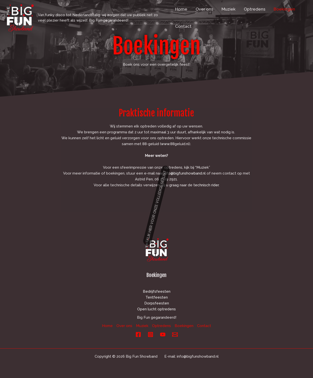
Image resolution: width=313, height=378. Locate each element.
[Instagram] (150, 334)
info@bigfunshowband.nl (185, 173)
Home (181, 9)
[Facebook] (138, 334)
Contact (183, 26)
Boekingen (284, 9)
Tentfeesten (156, 297)
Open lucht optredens (156, 309)
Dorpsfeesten (156, 303)
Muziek (228, 9)
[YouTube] (163, 334)
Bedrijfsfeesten (156, 291)
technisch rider (206, 185)
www (165, 144)
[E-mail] (175, 334)
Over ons (204, 9)
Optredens (254, 9)
